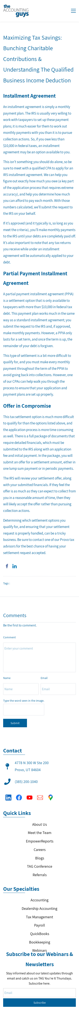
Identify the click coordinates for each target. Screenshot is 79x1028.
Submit (15, 723)
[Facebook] (19, 794)
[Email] (40, 794)
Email (44, 678)
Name (7, 678)
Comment (9, 637)
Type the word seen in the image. (23, 700)
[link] (7, 566)
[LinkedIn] (8, 794)
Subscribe (39, 981)
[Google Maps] (50, 794)
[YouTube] (29, 794)
